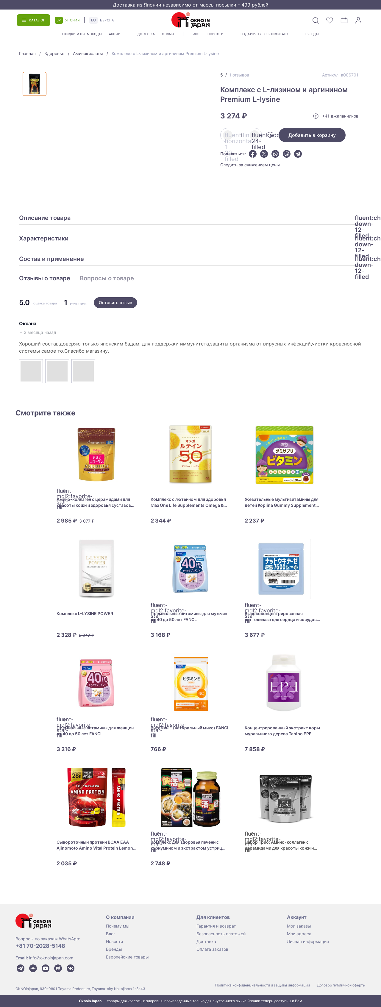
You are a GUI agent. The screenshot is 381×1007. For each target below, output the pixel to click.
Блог (196, 34)
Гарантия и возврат (216, 925)
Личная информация (308, 941)
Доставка (146, 34)
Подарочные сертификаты (264, 34)
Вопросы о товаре (107, 278)
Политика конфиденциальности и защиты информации (262, 985)
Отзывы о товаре (44, 278)
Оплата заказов (212, 949)
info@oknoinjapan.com (51, 957)
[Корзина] (344, 20)
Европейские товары (127, 956)
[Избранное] (330, 20)
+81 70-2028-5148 (40, 946)
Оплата (168, 34)
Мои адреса (299, 933)
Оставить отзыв (115, 302)
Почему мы (117, 925)
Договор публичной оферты (341, 985)
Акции (115, 34)
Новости (215, 34)
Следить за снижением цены (250, 164)
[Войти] (358, 20)
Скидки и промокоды (82, 34)
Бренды (312, 34)
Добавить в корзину (312, 135)
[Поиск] (315, 20)
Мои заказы (299, 925)
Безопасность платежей (221, 933)
